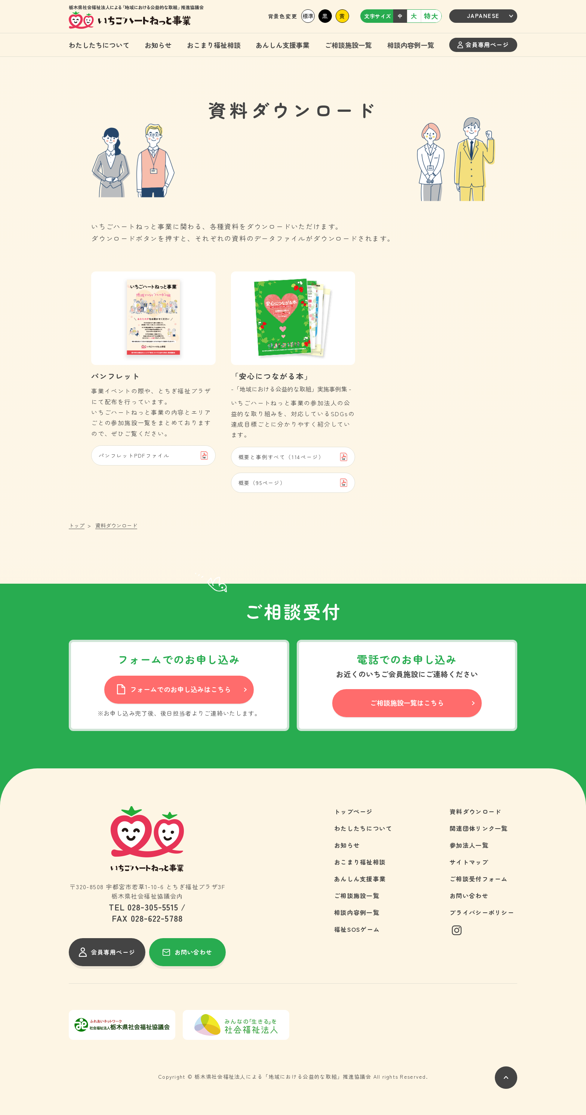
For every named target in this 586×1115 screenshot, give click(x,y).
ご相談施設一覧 (348, 45)
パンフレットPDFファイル (153, 455)
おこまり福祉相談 (214, 45)
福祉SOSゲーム (357, 929)
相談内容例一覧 (410, 45)
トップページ (353, 811)
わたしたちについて (99, 45)
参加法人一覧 (469, 845)
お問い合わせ (469, 895)
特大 (431, 16)
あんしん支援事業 (282, 45)
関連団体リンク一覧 (479, 828)
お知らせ (158, 45)
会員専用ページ (483, 44)
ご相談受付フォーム (479, 878)
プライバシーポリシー (482, 912)
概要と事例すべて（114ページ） (293, 457)
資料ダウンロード (475, 811)
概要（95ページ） (293, 483)
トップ (76, 525)
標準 (308, 16)
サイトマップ (469, 861)
